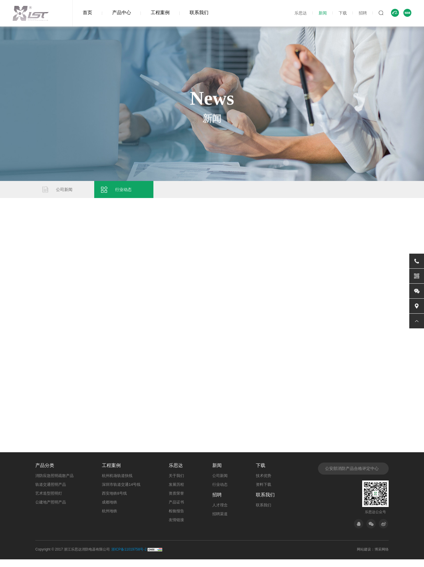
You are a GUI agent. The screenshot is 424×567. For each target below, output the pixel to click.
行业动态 (124, 191)
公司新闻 (65, 191)
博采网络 (382, 557)
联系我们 (199, 12)
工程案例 (160, 12)
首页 (87, 12)
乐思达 (300, 13)
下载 (343, 13)
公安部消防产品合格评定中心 (352, 475)
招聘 (363, 13)
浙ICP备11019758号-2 (129, 557)
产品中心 (121, 12)
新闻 (323, 13)
